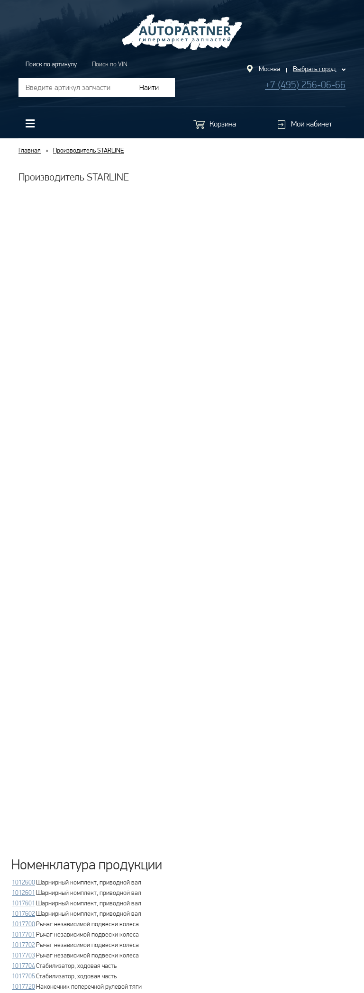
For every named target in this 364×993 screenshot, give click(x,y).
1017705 (23, 976)
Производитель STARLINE (88, 150)
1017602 (23, 913)
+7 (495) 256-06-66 (305, 84)
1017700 (23, 924)
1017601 (23, 903)
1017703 (23, 955)
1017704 (23, 965)
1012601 (23, 892)
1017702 (23, 944)
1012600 (23, 882)
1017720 (23, 986)
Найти (149, 87)
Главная (29, 150)
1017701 (23, 934)
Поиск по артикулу (51, 64)
